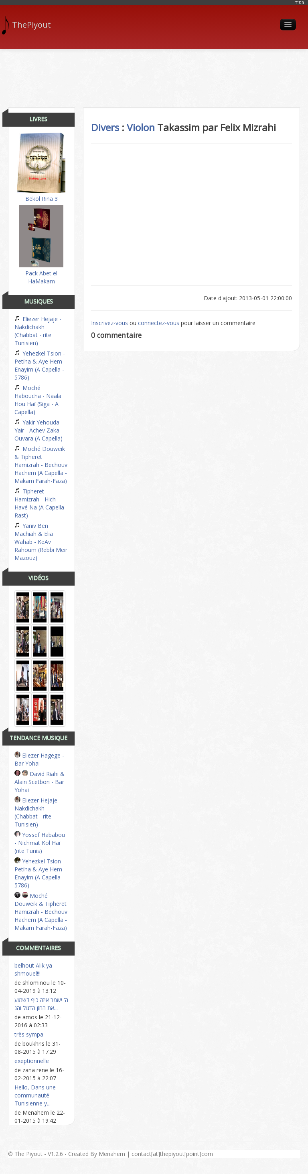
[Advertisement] (154, 75)
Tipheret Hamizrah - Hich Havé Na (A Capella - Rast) (41, 503)
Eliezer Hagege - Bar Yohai (39, 759)
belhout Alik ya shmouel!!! (33, 969)
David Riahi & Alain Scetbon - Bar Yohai (39, 782)
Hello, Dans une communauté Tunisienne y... (35, 1095)
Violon (141, 127)
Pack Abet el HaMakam (41, 245)
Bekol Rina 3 (41, 167)
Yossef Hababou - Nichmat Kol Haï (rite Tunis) (39, 843)
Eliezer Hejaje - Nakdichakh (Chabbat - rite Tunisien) (37, 331)
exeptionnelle (31, 1061)
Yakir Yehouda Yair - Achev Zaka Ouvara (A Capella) (38, 430)
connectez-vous (158, 323)
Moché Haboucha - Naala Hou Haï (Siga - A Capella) (37, 400)
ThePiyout (29, 25)
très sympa (28, 1034)
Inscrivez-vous (109, 323)
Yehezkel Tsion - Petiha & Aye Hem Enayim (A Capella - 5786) (39, 365)
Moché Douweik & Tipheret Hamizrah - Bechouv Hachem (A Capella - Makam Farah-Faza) (40, 465)
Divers (105, 127)
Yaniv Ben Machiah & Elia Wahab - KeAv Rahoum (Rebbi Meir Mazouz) (40, 542)
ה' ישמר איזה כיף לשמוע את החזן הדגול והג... (41, 1004)
